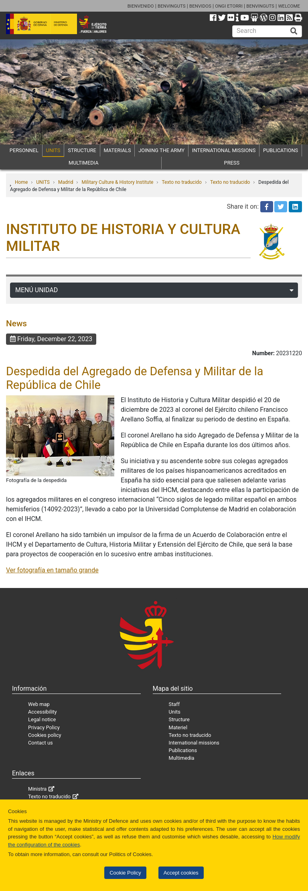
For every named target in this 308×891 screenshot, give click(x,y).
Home (21, 182)
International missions (194, 743)
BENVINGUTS (172, 6)
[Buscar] (294, 31)
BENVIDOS (200, 6)
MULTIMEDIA (84, 163)
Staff (174, 704)
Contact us (40, 743)
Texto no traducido (181, 182)
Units (174, 712)
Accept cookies (181, 873)
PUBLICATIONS (280, 150)
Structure (179, 719)
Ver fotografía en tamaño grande (52, 570)
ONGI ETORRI (229, 6)
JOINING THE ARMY (161, 150)
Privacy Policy (44, 727)
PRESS (231, 163)
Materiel (178, 727)
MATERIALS (117, 150)
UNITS (53, 150)
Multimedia (182, 758)
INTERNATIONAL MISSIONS (223, 150)
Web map (39, 704)
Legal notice (42, 719)
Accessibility (42, 712)
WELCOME (289, 6)
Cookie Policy (125, 873)
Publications (183, 750)
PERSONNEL (24, 150)
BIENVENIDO (141, 6)
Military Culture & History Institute (117, 182)
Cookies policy (44, 735)
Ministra (37, 789)
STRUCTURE (82, 150)
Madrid (65, 182)
